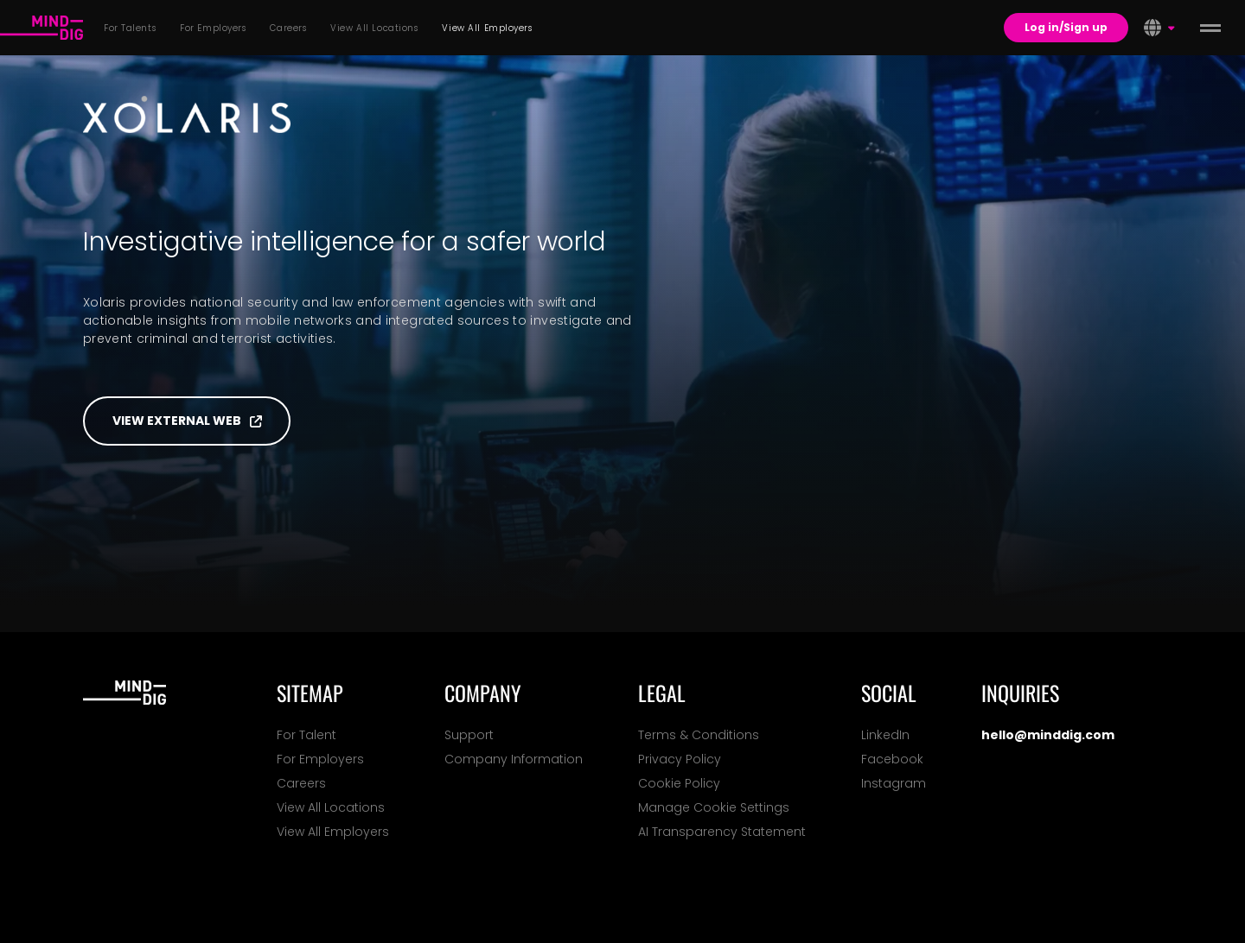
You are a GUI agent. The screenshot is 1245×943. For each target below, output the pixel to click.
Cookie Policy (679, 783)
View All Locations (331, 807)
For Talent (306, 735)
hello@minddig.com (1047, 735)
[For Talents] (41, 28)
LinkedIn (885, 735)
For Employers (320, 759)
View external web (187, 420)
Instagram (893, 783)
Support (469, 735)
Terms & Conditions (698, 735)
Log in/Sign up (1066, 27)
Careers (301, 783)
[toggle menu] (1210, 27)
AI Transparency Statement (722, 831)
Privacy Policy (679, 759)
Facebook (892, 759)
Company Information (513, 759)
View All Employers (333, 831)
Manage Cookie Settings (713, 807)
